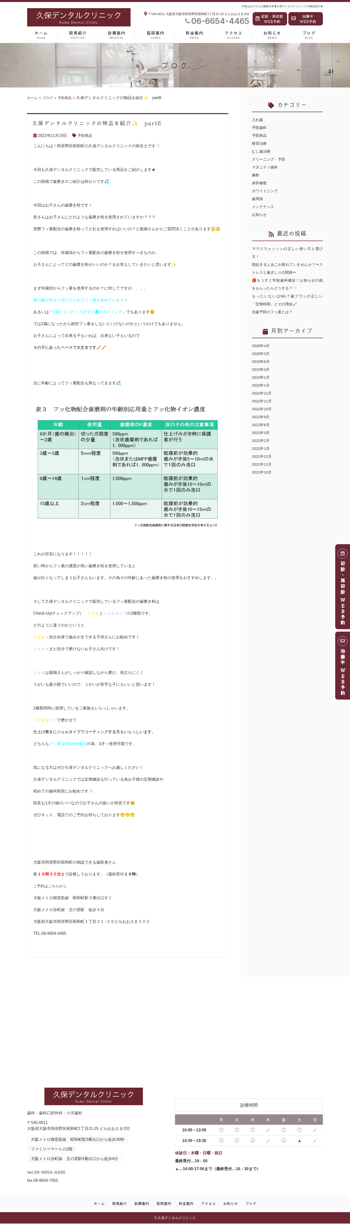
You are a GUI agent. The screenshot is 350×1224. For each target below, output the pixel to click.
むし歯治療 (262, 151)
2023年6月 (261, 361)
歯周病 (258, 199)
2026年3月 (261, 354)
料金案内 (194, 35)
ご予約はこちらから (51, 886)
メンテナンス (264, 207)
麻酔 (256, 175)
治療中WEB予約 (303, 19)
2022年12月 (262, 393)
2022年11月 (262, 401)
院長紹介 (78, 35)
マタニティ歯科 (266, 167)
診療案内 (116, 35)
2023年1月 (261, 385)
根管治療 (260, 143)
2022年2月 (261, 440)
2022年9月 (261, 417)
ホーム (41, 35)
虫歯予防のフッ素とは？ (273, 312)
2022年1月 (261, 448)
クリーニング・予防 (269, 159)
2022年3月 (261, 433)
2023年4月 (261, 369)
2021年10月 (262, 472)
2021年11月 (262, 464)
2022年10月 (262, 409)
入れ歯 (258, 120)
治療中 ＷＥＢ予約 (342, 667)
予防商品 (85, 135)
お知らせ (272, 35)
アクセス (233, 35)
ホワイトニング (266, 191)
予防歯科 (260, 127)
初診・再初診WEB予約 (269, 19)
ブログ (308, 35)
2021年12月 (262, 456)
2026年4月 (261, 346)
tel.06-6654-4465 (66, 1171)
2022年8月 (261, 425)
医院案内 (155, 35)
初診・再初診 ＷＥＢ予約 (342, 588)
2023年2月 (261, 377)
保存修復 (260, 183)
